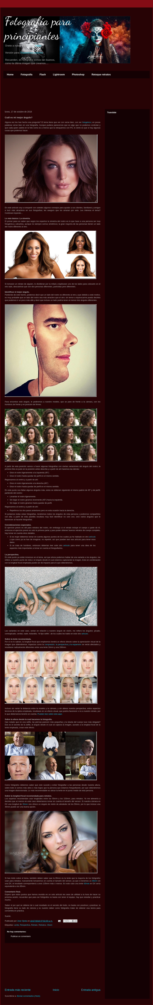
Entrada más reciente (18, 989)
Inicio (56, 989)
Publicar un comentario (21, 936)
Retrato (34, 925)
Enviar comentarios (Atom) (28, 996)
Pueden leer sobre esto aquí (50, 714)
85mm (95, 881)
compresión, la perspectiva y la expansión (63, 644)
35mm (25, 804)
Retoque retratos (101, 74)
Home (10, 74)
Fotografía (26, 74)
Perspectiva (25, 925)
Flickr (38, 45)
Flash (43, 74)
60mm (86, 883)
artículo (92, 537)
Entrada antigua (90, 989)
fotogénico (86, 122)
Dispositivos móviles (31, 52)
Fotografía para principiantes (38, 28)
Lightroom (59, 74)
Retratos (42, 925)
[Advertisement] (52, 965)
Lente (16, 925)
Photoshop (78, 74)
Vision (49, 925)
